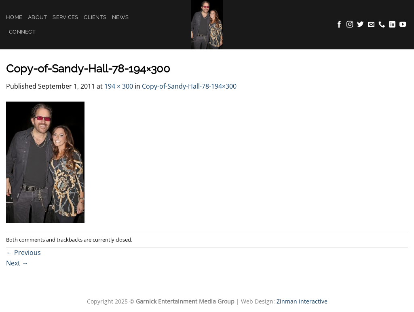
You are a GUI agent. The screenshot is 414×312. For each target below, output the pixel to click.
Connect (22, 32)
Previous (23, 252)
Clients (95, 17)
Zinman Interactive (302, 301)
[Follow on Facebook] (339, 24)
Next (17, 263)
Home (14, 17)
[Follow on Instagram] (349, 24)
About (37, 17)
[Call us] (381, 24)
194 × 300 (118, 86)
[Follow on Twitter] (360, 24)
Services (65, 17)
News (120, 17)
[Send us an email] (371, 24)
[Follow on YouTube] (402, 24)
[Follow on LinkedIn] (392, 24)
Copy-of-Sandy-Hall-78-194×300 (189, 86)
